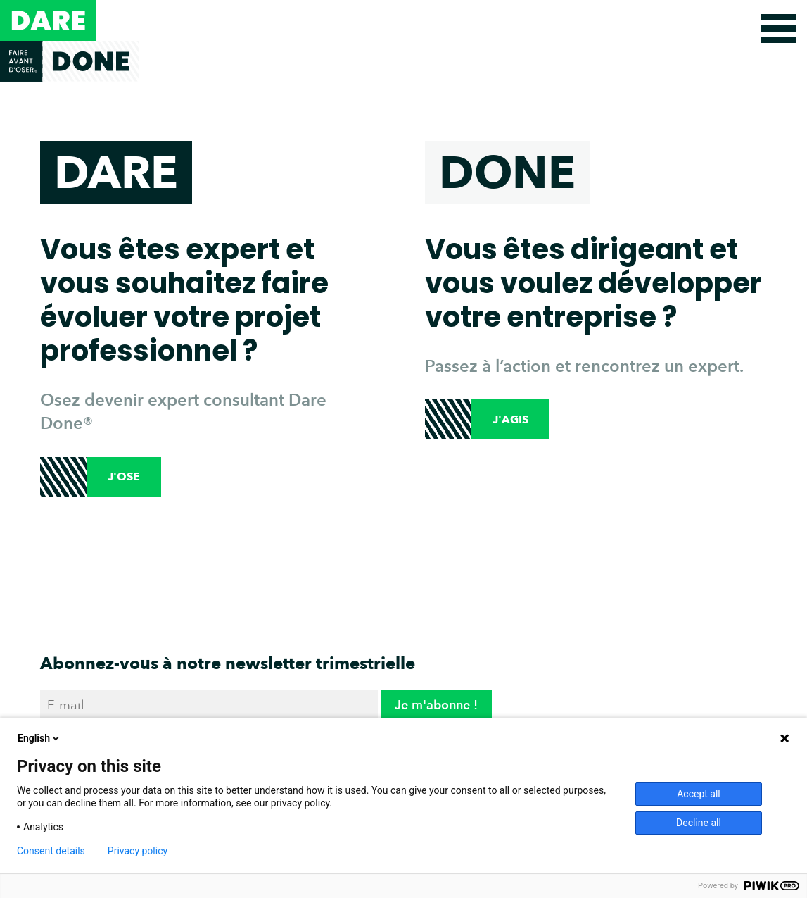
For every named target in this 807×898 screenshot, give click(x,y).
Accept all (698, 793)
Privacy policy (137, 850)
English (39, 738)
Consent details (51, 850)
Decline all (698, 822)
